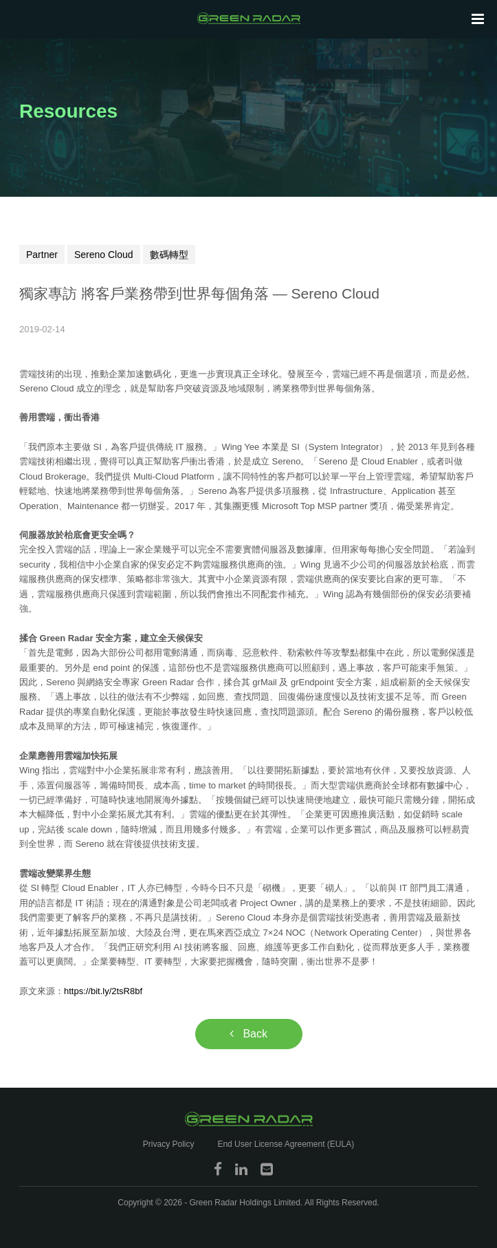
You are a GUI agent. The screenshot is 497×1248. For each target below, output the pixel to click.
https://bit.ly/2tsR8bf (103, 991)
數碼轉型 (169, 254)
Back (248, 1034)
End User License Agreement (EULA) (285, 1144)
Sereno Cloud (103, 254)
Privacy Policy (169, 1144)
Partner (42, 254)
